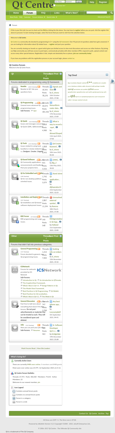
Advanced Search (104, 17)
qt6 (72, 96)
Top (107, 413)
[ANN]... (56, 160)
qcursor (96, 89)
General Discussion (28, 301)
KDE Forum (25, 216)
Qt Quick (24, 121)
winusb (85, 100)
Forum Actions (37, 17)
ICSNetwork (25, 267)
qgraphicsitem (72, 92)
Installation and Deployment (31, 197)
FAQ (20, 17)
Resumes (36, 330)
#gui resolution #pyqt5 (74, 83)
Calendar (27, 17)
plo (39, 382)
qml (87, 92)
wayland (79, 100)
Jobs (22, 325)
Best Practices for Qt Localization (35, 294)
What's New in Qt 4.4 (31, 286)
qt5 (69, 96)
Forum (30, 13)
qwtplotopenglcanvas (88, 96)
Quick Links (51, 17)
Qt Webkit (54, 291)
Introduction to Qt (30, 280)
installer (102, 86)
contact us (70, 58)
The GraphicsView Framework (34, 283)
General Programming (29, 249)
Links (56, 13)
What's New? (72, 13)
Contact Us (83, 413)
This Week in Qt (48, 297)
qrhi (105, 92)
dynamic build (90, 86)
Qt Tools (24, 143)
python (91, 89)
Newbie (23, 86)
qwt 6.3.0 (78, 96)
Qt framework (64, 42)
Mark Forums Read (28, 348)
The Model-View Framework (33, 288)
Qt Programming (27, 103)
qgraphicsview (81, 92)
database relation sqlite (78, 86)
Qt (12, 74)
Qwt (35, 111)
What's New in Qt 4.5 (31, 297)
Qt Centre (14, 42)
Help (92, 2)
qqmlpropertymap (97, 92)
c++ (89, 82)
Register (103, 2)
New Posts (14, 17)
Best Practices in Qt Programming (35, 291)
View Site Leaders (43, 348)
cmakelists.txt (96, 83)
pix (82, 89)
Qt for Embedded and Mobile (32, 173)
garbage (97, 86)
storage (75, 100)
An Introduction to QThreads (50, 280)
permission (77, 89)
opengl (70, 89)
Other (14, 236)
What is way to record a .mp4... (56, 124)
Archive (101, 413)
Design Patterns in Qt (50, 286)
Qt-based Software (28, 160)
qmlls (90, 92)
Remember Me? (59, 5)
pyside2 (85, 89)
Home (16, 13)
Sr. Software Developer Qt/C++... (56, 328)
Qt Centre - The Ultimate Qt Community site (65, 428)
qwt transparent (100, 96)
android (84, 83)
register (51, 44)
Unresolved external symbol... (56, 200)
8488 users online (33, 364)
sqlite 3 (70, 100)
